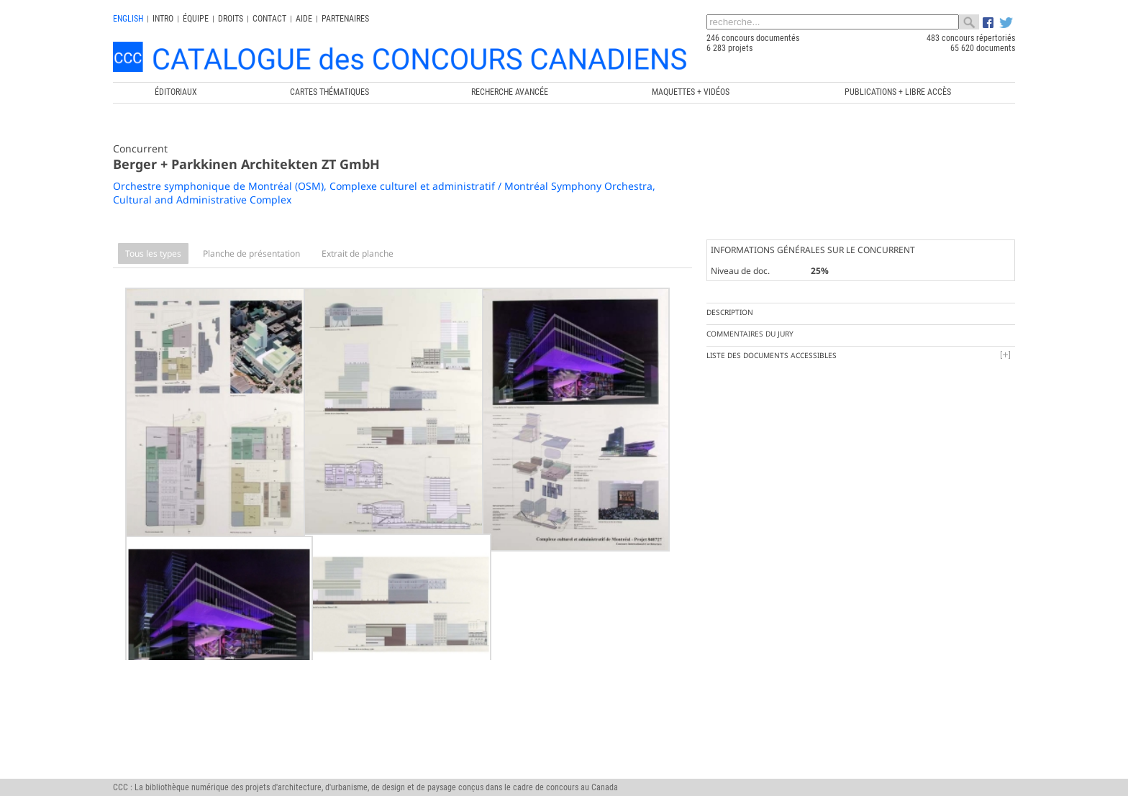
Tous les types (153, 253)
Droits (230, 19)
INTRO (163, 19)
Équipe (196, 19)
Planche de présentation (251, 253)
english (128, 19)
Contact (269, 19)
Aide (304, 19)
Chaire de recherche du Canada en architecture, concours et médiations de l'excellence (538, 774)
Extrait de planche (358, 253)
